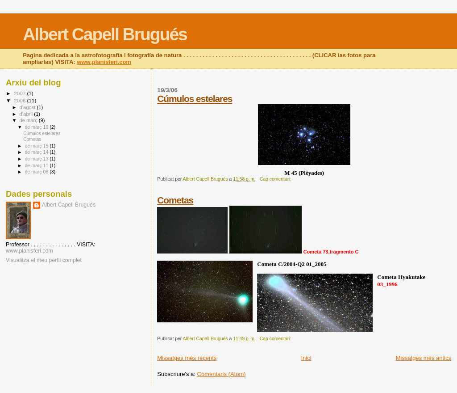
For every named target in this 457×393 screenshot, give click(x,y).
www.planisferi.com (104, 62)
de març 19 (37, 127)
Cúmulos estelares (194, 98)
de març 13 (37, 158)
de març (29, 120)
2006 (20, 100)
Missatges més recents (186, 358)
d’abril (27, 114)
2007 (20, 93)
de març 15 (37, 145)
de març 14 (37, 152)
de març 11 (37, 165)
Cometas (175, 200)
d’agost (28, 107)
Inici (306, 358)
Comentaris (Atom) (221, 374)
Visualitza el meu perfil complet (44, 260)
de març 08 (37, 171)
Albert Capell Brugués (105, 34)
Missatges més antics (423, 358)
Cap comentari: (276, 179)
